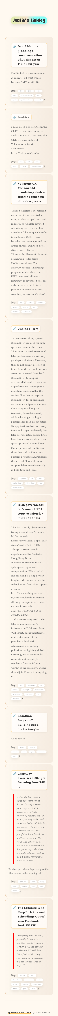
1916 (21, 91)
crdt (37, 162)
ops (32, 752)
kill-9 (41, 886)
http (34, 307)
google (15, 984)
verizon (30, 302)
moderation (29, 980)
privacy (15, 307)
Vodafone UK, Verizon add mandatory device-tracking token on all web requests (31, 192)
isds (21, 685)
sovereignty (26, 690)
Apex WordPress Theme (19, 1012)
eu (38, 694)
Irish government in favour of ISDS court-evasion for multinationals (30, 511)
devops (22, 747)
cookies (15, 311)
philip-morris (16, 694)
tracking (25, 307)
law (41, 685)
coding (40, 479)
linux (14, 756)
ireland (15, 690)
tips (24, 752)
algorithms (23, 479)
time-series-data (36, 166)
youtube (25, 984)
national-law (31, 685)
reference (32, 747)
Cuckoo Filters (28, 328)
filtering (15, 989)
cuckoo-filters (17, 483)
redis (14, 166)
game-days (23, 881)
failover (15, 890)
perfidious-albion (26, 100)
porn (24, 989)
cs (32, 479)
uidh (21, 302)
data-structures (17, 487)
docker (15, 752)
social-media (37, 984)
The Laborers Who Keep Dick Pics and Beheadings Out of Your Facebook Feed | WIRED (31, 916)
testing (42, 881)
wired (32, 975)
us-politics (29, 694)
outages (24, 886)
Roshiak (24, 117)
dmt (38, 95)
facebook (22, 975)
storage (24, 166)
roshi (29, 162)
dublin (29, 91)
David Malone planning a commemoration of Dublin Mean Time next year (30, 55)
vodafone (40, 302)
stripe (14, 886)
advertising (27, 311)
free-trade (16, 698)
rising (38, 91)
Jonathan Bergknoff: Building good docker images (28, 722)
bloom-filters (30, 483)
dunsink (39, 100)
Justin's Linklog (29, 20)
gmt (14, 100)
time (14, 95)
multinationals (39, 690)
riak (21, 162)
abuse (33, 989)
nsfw (39, 980)
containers (41, 752)
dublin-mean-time (26, 95)
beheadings (16, 980)
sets (41, 483)
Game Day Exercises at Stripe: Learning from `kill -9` (31, 780)
